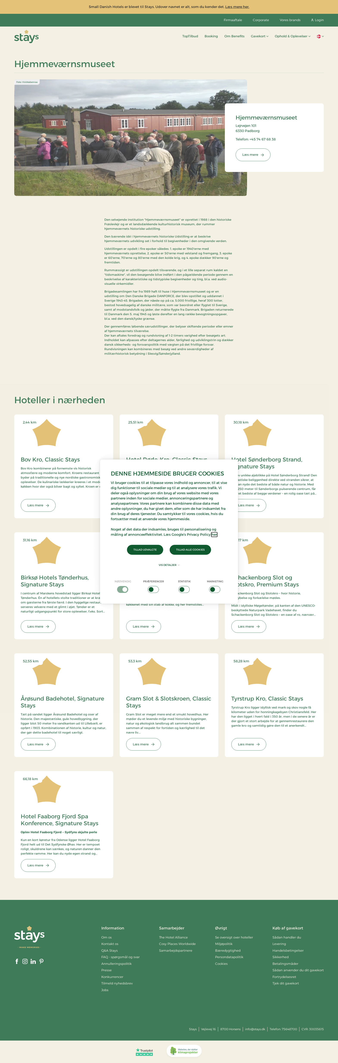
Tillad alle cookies (190, 549)
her (214, 534)
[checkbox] (123, 586)
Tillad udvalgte (145, 549)
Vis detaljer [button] (169, 565)
